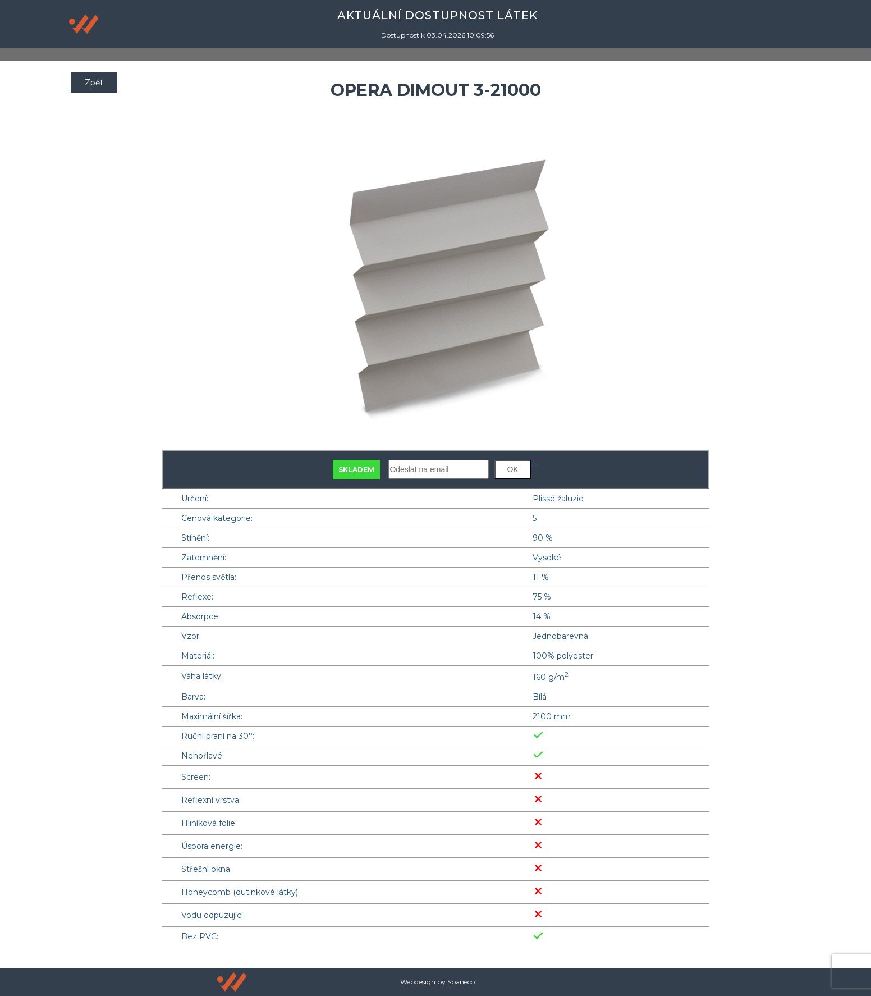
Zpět (94, 82)
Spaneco (461, 981)
